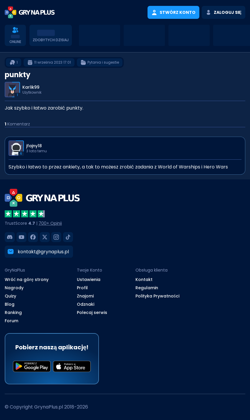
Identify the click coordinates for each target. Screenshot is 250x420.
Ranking (13, 312)
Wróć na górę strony (27, 279)
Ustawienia (88, 279)
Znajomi (85, 296)
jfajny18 (34, 146)
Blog (9, 304)
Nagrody (14, 288)
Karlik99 (30, 87)
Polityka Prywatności (157, 296)
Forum (11, 321)
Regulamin (146, 288)
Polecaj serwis (92, 312)
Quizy (10, 296)
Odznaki (85, 304)
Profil (82, 288)
